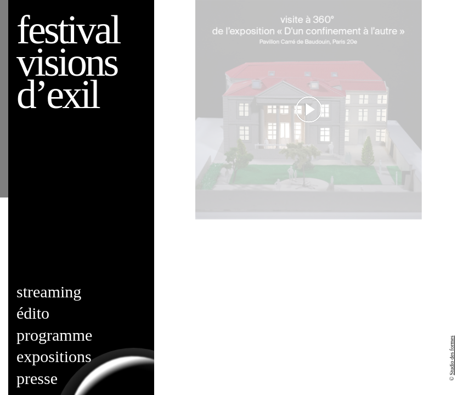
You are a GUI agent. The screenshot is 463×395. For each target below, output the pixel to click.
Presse (37, 378)
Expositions (54, 356)
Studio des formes (452, 355)
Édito (32, 313)
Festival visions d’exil (68, 62)
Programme (54, 335)
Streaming (48, 292)
